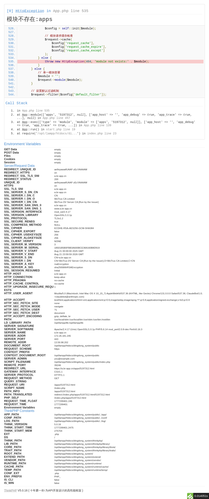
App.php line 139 (97, 125)
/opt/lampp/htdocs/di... (57, 133)
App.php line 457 (56, 118)
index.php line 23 (101, 133)
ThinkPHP (10, 490)
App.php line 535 (70, 11)
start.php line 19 (60, 129)
